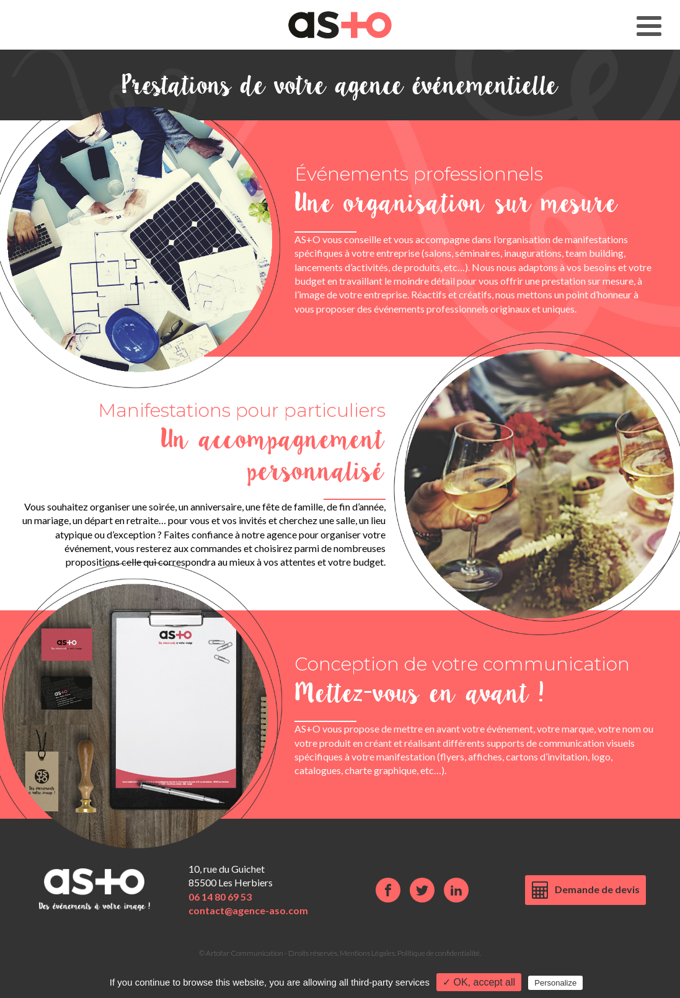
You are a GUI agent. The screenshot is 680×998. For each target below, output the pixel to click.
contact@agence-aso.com (248, 910)
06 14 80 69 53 (220, 896)
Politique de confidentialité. (439, 953)
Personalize (555, 982)
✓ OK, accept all (479, 982)
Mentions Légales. (368, 953)
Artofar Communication (244, 953)
